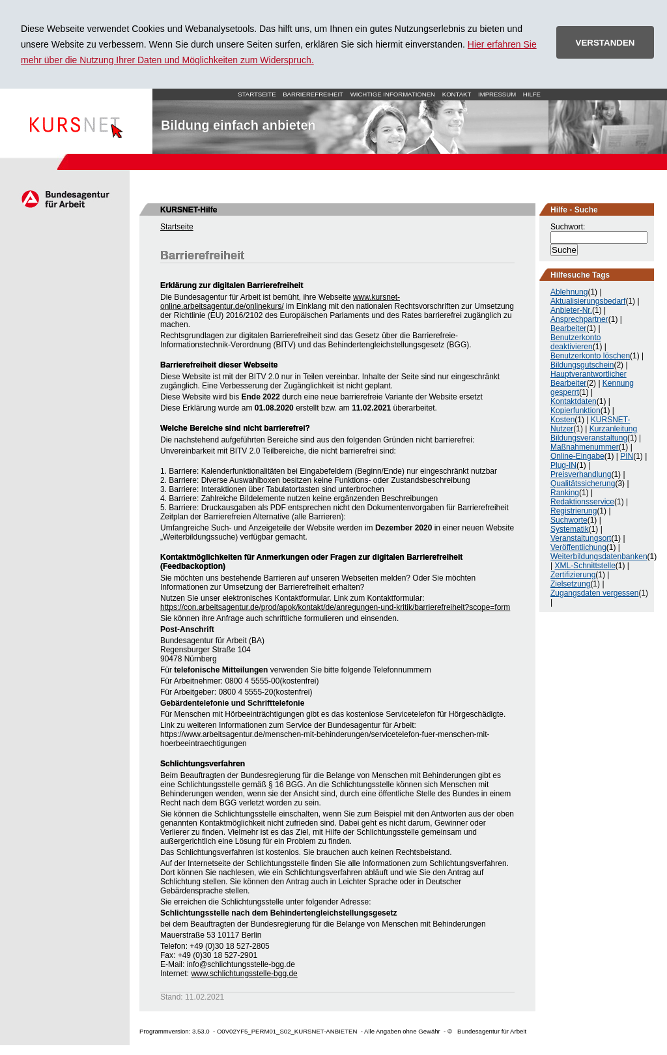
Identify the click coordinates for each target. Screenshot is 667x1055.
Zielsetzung (570, 583)
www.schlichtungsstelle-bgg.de (244, 973)
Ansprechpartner (579, 319)
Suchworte (569, 520)
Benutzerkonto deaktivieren (575, 342)
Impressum (497, 94)
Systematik (569, 529)
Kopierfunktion (575, 410)
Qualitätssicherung (582, 483)
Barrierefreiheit (313, 94)
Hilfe (532, 94)
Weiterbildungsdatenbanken (598, 556)
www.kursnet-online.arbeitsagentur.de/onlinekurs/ (280, 302)
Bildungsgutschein (582, 364)
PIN (626, 456)
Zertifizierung (572, 574)
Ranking (564, 492)
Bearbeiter (568, 328)
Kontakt (457, 94)
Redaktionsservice (582, 501)
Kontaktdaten (573, 401)
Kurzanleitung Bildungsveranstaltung (593, 433)
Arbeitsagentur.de (64, 198)
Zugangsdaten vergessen (594, 593)
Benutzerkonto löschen (590, 355)
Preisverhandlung (580, 474)
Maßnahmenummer (584, 447)
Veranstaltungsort (580, 538)
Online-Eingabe (577, 456)
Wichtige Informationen (392, 94)
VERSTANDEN (605, 43)
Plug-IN (563, 465)
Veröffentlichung (578, 547)
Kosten (562, 419)
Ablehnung (569, 291)
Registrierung (573, 510)
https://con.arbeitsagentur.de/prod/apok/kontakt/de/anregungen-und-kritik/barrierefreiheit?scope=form (335, 607)
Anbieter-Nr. (571, 310)
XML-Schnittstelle (584, 565)
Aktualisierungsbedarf (587, 301)
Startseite (76, 121)
